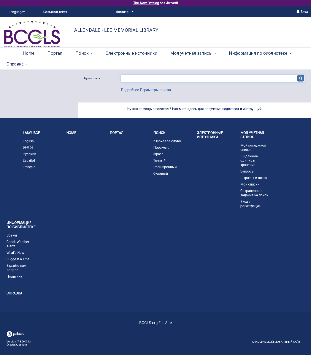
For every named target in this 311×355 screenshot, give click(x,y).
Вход (304, 11)
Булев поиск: (93, 78)
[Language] (15, 12)
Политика (14, 276)
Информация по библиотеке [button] (20, 225)
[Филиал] (124, 12)
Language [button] (31, 133)
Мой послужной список (253, 147)
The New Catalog (146, 3)
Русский (29, 154)
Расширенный (165, 167)
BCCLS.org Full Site (155, 322)
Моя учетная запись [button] (193, 63)
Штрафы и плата (253, 178)
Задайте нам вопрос (16, 268)
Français (29, 167)
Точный (159, 160)
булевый (160, 173)
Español (29, 160)
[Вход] (298, 11)
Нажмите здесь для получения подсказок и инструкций (217, 109)
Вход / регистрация (250, 204)
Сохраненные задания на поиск (254, 193)
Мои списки (249, 184)
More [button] (237, 64)
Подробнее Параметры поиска (146, 90)
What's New (15, 253)
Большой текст (55, 12)
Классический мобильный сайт (276, 341)
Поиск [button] (84, 63)
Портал (55, 63)
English (28, 141)
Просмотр (161, 148)
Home (29, 63)
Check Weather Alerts (17, 244)
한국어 (28, 148)
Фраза (158, 154)
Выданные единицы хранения (249, 160)
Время (11, 235)
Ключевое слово (167, 141)
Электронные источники (131, 63)
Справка (14, 293)
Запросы (247, 171)
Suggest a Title (17, 259)
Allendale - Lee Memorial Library (116, 30)
